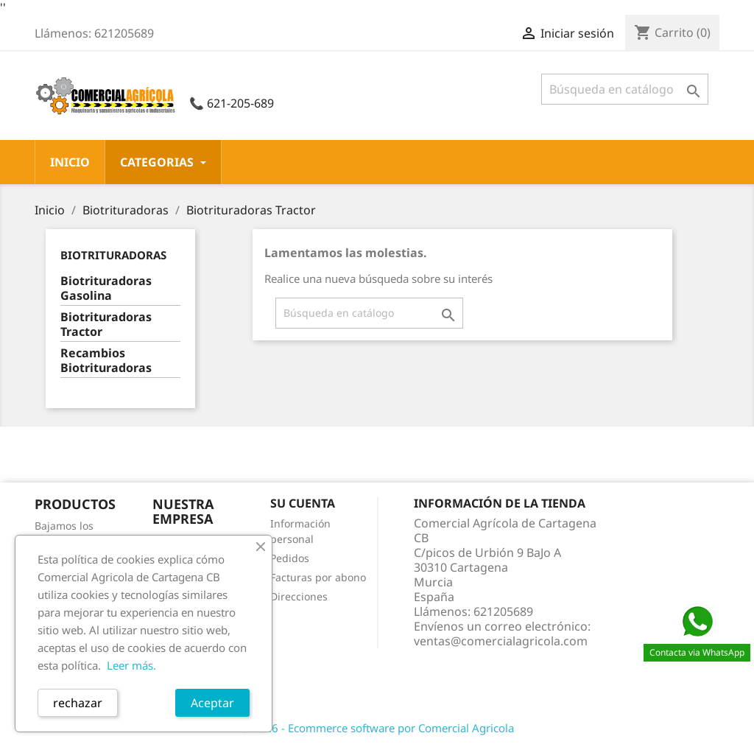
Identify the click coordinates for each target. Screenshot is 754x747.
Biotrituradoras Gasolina (106, 288)
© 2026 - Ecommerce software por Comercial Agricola (377, 727)
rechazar (77, 703)
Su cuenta (302, 503)
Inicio (70, 162)
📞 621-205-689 (231, 103)
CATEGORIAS (163, 162)
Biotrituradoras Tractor (106, 324)
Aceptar (212, 703)
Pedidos (289, 558)
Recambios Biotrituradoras (106, 361)
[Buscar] (624, 89)
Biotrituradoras (113, 255)
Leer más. (131, 665)
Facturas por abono (318, 577)
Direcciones (299, 596)
